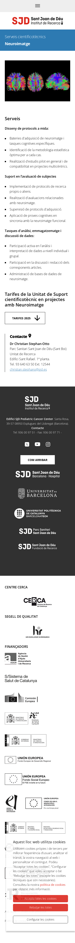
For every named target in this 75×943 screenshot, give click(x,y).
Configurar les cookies (40, 919)
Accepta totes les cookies (40, 898)
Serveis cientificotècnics (25, 36)
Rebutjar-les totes (40, 907)
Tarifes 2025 (21, 318)
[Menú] (37, 6)
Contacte (37, 428)
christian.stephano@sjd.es (28, 369)
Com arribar (37, 460)
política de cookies (52, 885)
